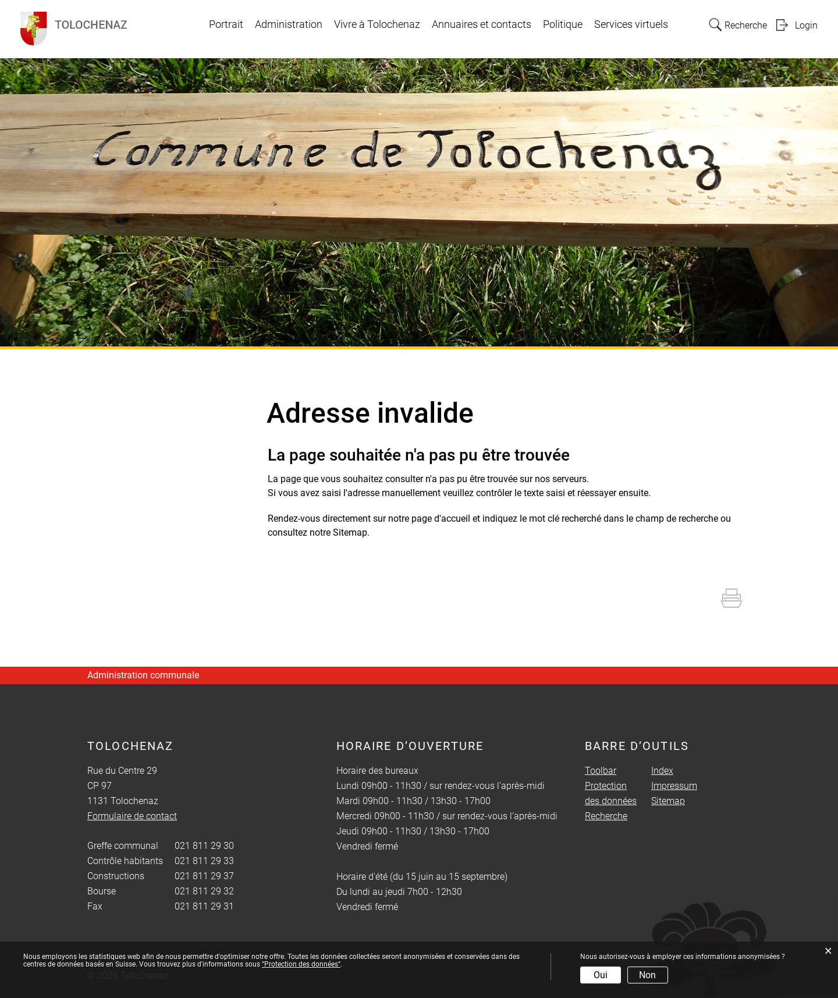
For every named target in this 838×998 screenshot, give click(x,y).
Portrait (226, 24)
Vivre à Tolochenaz (377, 24)
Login (806, 25)
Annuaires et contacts (481, 24)
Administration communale (143, 675)
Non (647, 975)
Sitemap (668, 800)
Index (662, 770)
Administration (288, 24)
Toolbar (600, 770)
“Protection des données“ (301, 964)
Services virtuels (631, 24)
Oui (601, 975)
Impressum (674, 785)
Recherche (606, 816)
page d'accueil (440, 518)
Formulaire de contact (132, 816)
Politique (563, 24)
